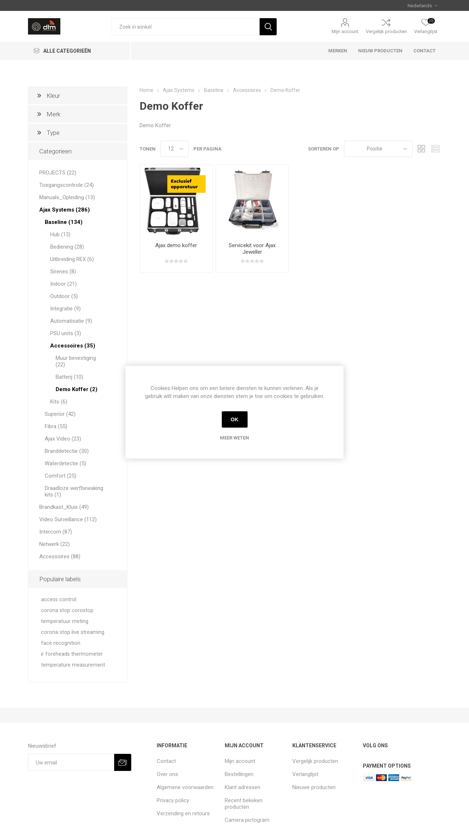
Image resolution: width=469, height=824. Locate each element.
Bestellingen (239, 774)
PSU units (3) (65, 333)
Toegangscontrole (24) (66, 185)
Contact (166, 761)
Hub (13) (60, 234)
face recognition (60, 643)
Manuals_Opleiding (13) (67, 197)
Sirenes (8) (63, 271)
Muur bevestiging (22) (76, 361)
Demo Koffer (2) (76, 389)
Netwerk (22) (54, 544)
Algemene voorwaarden (185, 787)
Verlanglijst (305, 774)
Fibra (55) (56, 426)
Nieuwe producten (314, 787)
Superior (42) (60, 414)
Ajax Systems (179, 90)
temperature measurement (73, 665)
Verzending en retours (183, 813)
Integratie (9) (65, 308)
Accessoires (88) (59, 556)
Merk (53, 114)
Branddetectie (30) (67, 451)
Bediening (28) (67, 247)
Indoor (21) (63, 284)
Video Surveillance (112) (68, 519)
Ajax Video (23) (63, 438)
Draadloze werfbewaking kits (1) (74, 491)
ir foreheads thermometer (72, 654)
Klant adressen (242, 787)
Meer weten (234, 437)
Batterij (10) (69, 377)
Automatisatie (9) (71, 321)
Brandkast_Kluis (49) (64, 507)
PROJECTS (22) (57, 172)
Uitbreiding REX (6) (72, 259)
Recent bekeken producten (243, 803)
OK (234, 419)
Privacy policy (173, 800)
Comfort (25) (60, 476)
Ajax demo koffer (176, 245)
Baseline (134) (64, 222)
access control (58, 599)
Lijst (435, 149)
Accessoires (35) (72, 345)
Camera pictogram (247, 820)
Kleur (53, 95)
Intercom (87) (55, 531)
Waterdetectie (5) (65, 463)
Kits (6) (58, 401)
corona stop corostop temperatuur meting (67, 615)
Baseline (214, 90)
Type (53, 132)
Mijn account (345, 31)
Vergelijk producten (386, 31)
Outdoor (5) (64, 296)
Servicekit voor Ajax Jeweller (252, 248)
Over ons (167, 774)
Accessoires (247, 90)
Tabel (421, 149)
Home (146, 90)
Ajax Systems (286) (64, 209)
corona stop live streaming (72, 632)
